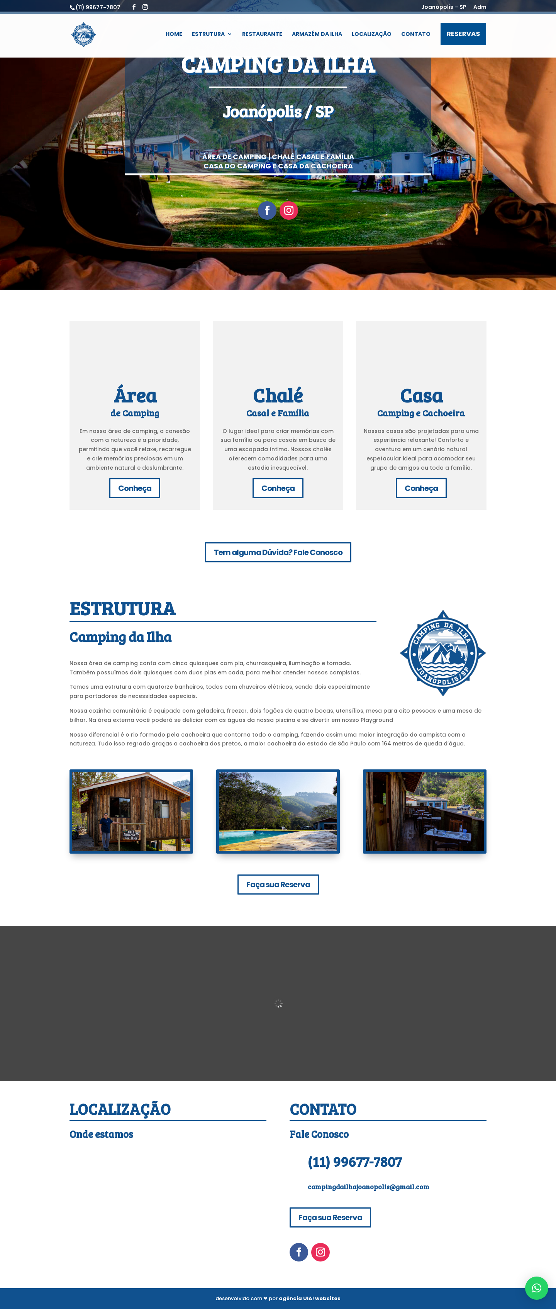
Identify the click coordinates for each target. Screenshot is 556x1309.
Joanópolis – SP (443, 7)
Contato (416, 35)
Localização (372, 35)
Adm (479, 7)
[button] (536, 1288)
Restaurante (262, 35)
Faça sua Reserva (278, 884)
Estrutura (208, 35)
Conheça (134, 488)
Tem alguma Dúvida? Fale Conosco (278, 552)
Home (174, 35)
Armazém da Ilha (317, 35)
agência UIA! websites (310, 1298)
